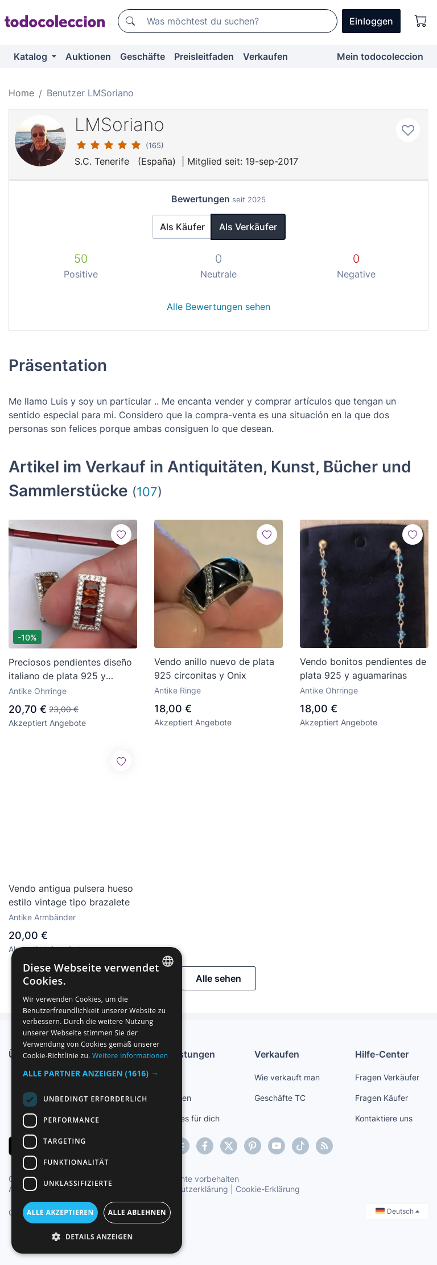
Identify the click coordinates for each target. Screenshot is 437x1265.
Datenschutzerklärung (187, 1189)
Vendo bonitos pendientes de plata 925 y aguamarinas (363, 668)
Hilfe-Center (382, 1054)
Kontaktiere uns (384, 1118)
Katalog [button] (32, 56)
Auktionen (88, 56)
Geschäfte (142, 56)
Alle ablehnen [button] (137, 1212)
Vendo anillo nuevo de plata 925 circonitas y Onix (214, 668)
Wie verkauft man (287, 1077)
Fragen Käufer (381, 1098)
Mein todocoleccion (380, 56)
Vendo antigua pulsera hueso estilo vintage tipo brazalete (71, 895)
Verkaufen (265, 56)
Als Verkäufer (248, 226)
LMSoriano (119, 124)
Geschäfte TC (280, 1098)
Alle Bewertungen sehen (218, 306)
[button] (97, 1073)
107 (147, 491)
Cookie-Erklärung (268, 1189)
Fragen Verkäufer (387, 1077)
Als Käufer (182, 226)
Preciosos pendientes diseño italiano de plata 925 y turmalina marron (70, 669)
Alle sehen (218, 978)
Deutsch (397, 1211)
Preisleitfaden (204, 56)
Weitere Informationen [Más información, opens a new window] (130, 1055)
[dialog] (96, 1100)
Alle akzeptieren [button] (60, 1212)
